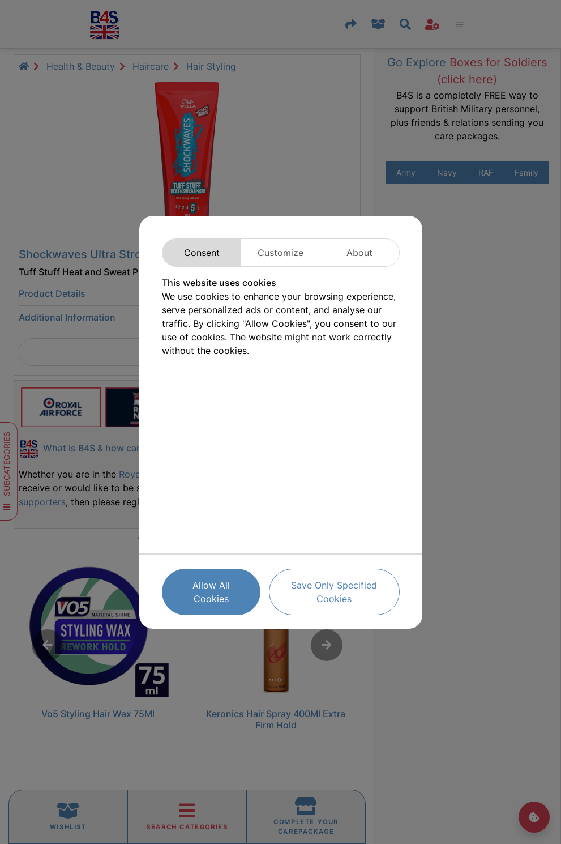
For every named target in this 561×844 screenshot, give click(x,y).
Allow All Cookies (211, 591)
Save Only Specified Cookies (334, 591)
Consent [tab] (202, 252)
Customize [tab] (280, 252)
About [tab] (359, 252)
